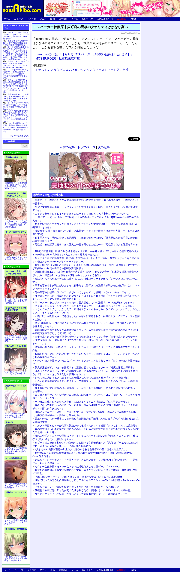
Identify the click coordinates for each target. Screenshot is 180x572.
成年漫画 (63, 18)
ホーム (7, 18)
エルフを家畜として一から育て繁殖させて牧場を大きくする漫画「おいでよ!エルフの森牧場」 (86, 425)
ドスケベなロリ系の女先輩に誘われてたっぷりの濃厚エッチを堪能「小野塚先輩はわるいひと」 (15, 106)
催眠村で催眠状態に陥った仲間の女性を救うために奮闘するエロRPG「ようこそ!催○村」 (84, 490)
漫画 (52, 18)
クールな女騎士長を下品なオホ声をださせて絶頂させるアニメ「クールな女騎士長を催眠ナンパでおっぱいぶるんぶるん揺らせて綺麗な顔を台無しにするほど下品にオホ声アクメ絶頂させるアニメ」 (15, 53)
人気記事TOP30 (105, 18)
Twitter (132, 18)
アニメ (43, 18)
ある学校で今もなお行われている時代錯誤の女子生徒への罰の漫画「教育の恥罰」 (15, 43)
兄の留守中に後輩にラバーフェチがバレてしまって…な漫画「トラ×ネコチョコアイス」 (83, 292)
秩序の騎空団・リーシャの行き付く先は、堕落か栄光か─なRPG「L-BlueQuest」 (79, 476)
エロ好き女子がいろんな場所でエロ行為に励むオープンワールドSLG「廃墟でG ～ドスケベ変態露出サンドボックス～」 (15, 74)
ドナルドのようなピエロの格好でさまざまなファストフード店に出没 (81, 69)
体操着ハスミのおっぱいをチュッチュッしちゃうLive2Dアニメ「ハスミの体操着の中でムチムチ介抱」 (15, 64)
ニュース (18, 18)
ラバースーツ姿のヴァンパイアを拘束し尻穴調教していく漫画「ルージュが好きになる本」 (85, 302)
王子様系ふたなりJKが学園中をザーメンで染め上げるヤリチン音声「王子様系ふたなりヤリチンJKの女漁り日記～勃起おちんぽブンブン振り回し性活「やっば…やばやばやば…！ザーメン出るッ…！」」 (85, 340)
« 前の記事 (67, 147)
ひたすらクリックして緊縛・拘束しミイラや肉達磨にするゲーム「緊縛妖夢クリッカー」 (83, 494)
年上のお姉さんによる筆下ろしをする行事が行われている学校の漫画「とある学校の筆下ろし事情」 (15, 97)
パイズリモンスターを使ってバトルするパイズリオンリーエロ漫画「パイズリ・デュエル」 (85, 306)
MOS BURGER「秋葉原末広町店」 (59, 58)
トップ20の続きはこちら (18, 136)
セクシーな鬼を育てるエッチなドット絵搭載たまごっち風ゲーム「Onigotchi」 (78, 466)
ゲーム (74, 18)
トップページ (86, 147)
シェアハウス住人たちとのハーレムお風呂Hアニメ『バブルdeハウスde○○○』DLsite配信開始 (16, 35)
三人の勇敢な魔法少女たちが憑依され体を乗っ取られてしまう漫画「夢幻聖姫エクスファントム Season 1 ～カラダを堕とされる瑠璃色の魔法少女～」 (16, 116)
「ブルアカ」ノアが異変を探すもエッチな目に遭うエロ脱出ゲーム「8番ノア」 (78, 487)
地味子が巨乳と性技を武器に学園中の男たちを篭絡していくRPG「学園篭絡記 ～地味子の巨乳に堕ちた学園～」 (15, 127)
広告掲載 (121, 18)
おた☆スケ (87, 18)
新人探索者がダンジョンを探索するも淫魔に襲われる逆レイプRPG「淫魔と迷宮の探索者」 (85, 367)
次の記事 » (105, 147)
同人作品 (31, 18)
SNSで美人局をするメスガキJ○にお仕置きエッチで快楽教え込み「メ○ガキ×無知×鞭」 (82, 377)
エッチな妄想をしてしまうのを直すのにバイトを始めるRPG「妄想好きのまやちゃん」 (82, 213)
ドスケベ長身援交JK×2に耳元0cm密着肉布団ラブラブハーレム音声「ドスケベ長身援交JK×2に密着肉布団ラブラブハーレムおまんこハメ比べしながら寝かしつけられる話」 (15, 86)
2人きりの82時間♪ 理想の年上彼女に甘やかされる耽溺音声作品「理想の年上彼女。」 (82, 449)
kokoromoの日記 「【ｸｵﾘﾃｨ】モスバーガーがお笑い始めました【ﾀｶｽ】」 (84, 54)
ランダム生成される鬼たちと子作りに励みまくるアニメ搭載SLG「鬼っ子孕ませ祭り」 (82, 401)
